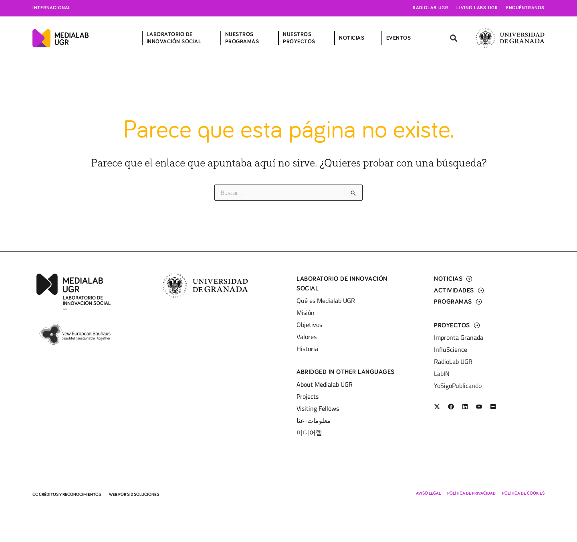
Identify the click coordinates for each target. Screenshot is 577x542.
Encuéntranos (525, 8)
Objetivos (309, 325)
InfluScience (450, 349)
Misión (306, 313)
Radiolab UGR (430, 8)
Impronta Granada (458, 337)
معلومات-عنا (314, 420)
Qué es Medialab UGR (326, 300)
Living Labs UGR (477, 8)
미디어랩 (309, 432)
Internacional (51, 8)
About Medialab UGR (325, 384)
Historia (307, 349)
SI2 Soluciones (143, 494)
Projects (308, 396)
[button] (453, 38)
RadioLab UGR (453, 361)
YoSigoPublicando (458, 386)
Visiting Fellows (318, 408)
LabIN (442, 373)
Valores (307, 337)
